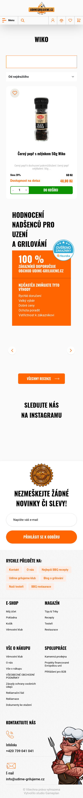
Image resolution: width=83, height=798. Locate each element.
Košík (9, 623)
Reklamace (12, 698)
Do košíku (51, 190)
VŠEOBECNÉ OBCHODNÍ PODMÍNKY (20, 676)
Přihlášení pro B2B (55, 671)
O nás (30, 569)
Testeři (49, 623)
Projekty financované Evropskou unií (57, 664)
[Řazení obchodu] (41, 76)
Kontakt (14, 569)
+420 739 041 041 (20, 751)
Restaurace (51, 629)
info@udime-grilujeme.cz (25, 779)
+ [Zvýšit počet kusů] (26, 190)
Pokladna (11, 617)
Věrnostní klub (14, 629)
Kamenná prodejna (56, 656)
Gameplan (52, 793)
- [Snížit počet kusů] (13, 190)
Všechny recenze (39, 378)
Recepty (49, 617)
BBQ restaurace (41, 586)
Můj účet (11, 611)
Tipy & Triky (51, 611)
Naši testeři (16, 586)
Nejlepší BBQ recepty (55, 569)
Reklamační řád (15, 692)
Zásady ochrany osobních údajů (21, 685)
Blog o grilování (53, 578)
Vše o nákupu (14, 668)
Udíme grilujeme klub (22, 578)
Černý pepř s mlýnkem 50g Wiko (41, 153)
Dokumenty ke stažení (19, 704)
